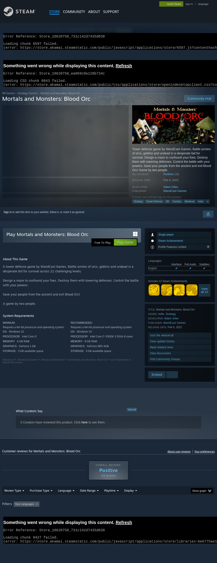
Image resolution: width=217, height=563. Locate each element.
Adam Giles (170, 192)
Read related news (161, 352)
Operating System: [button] (171, 515)
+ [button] (207, 206)
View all (132, 414)
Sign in (8, 217)
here (85, 427)
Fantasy (177, 206)
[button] (17, 515)
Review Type (12, 502)
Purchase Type (39, 502)
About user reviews (179, 456)
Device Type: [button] (25, 521)
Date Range (87, 502)
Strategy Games (27, 98)
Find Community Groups (165, 364)
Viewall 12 (204, 295)
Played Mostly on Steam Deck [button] (134, 515)
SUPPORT (111, 11)
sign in (189, 4)
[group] (108, 518)
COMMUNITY (74, 11)
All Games (8, 98)
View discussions (160, 358)
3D (167, 206)
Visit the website (162, 340)
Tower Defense (154, 206)
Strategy (138, 206)
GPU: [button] (6, 521)
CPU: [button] (194, 515)
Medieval (190, 206)
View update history (162, 346)
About (94, 11)
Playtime (109, 502)
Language (64, 502)
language (203, 4)
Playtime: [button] (103, 515)
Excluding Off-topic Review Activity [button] (69, 515)
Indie (200, 206)
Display (129, 502)
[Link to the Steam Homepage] (23, 15)
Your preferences (204, 456)
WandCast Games (175, 196)
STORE (54, 11)
